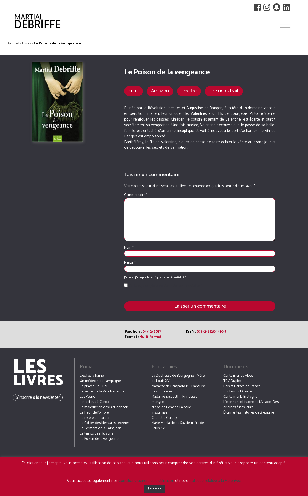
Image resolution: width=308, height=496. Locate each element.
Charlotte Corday (164, 418)
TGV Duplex (232, 381)
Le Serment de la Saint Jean (100, 428)
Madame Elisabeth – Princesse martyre (174, 399)
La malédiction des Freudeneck (104, 407)
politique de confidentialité (167, 277)
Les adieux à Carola (94, 402)
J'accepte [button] (154, 488)
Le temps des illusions (96, 434)
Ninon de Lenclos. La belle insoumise (171, 410)
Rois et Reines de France (241, 386)
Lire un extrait (224, 91)
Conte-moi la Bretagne (240, 397)
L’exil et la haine (92, 376)
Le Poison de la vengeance (100, 439)
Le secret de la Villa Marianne (102, 392)
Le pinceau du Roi (93, 386)
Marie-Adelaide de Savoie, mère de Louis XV (178, 425)
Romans (89, 367)
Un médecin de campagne (100, 381)
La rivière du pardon (95, 418)
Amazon (160, 91)
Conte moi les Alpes (238, 376)
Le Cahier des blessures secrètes (104, 423)
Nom (129, 247)
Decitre (189, 91)
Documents (235, 367)
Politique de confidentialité (179, 286)
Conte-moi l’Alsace (237, 392)
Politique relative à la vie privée (215, 480)
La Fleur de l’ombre (94, 413)
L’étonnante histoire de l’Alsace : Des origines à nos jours (251, 404)
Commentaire (135, 195)
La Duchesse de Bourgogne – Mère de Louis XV (178, 378)
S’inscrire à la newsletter (38, 397)
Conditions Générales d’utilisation (146, 480)
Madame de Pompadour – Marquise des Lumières (179, 389)
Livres (26, 43)
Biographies (164, 367)
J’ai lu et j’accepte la (163, 286)
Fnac (133, 91)
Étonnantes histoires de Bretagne (248, 413)
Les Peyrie (87, 397)
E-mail (130, 263)
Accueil (13, 43)
